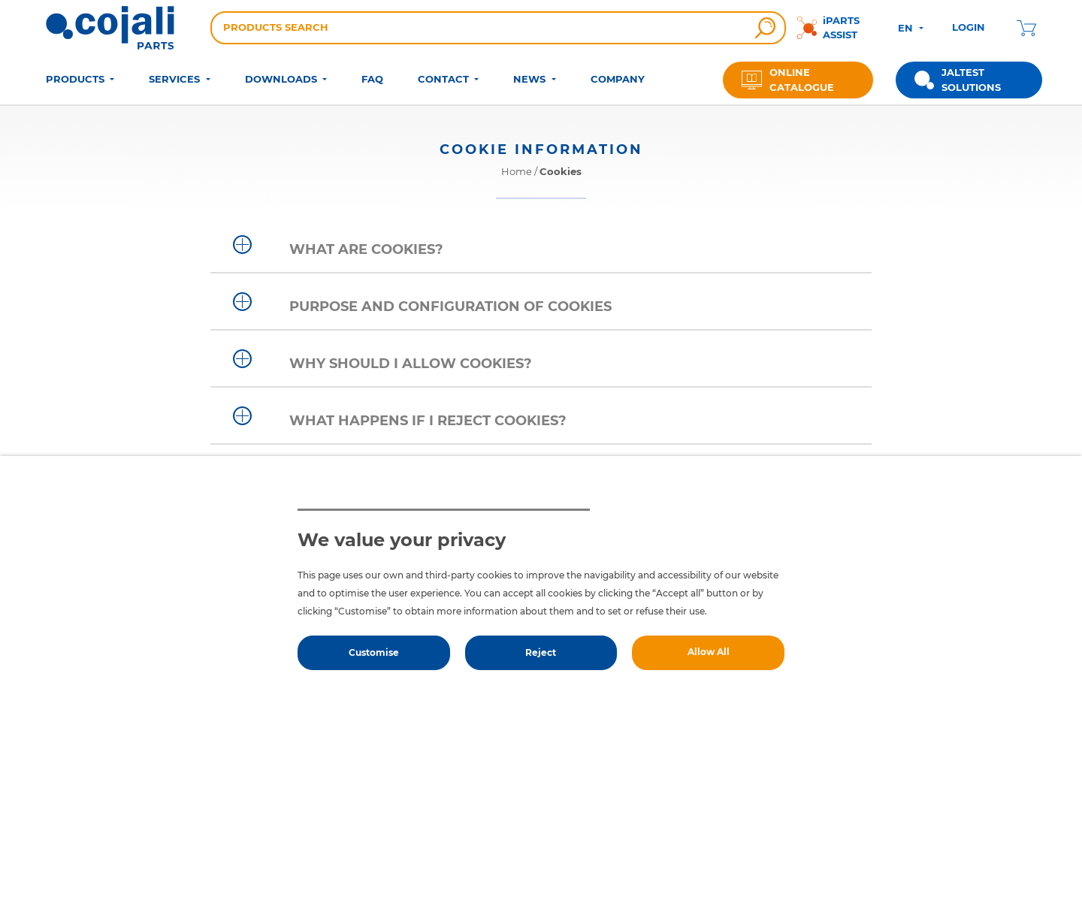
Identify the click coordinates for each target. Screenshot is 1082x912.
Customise (374, 652)
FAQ (372, 79)
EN (907, 28)
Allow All (709, 651)
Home (516, 171)
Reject (540, 652)
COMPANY (618, 79)
